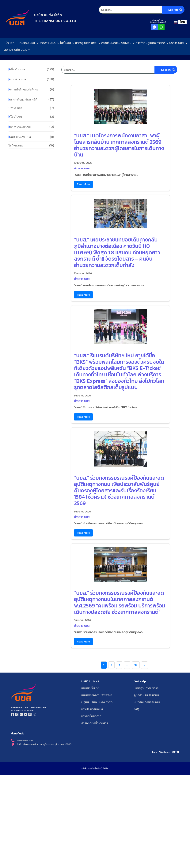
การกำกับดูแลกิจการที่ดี (151, 42)
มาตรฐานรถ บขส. (87, 42)
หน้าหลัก (9, 42)
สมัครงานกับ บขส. (16, 49)
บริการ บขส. (177, 42)
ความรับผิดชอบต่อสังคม (117, 42)
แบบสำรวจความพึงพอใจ (96, 695)
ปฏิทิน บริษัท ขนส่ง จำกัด (96, 701)
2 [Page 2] (111, 665)
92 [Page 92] (135, 665)
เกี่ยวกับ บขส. (28, 42)
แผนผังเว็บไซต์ (90, 688)
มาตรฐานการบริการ (146, 688)
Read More (83, 184)
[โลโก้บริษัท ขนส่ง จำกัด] (17, 17)
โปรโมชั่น (66, 42)
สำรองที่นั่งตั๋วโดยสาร (94, 722)
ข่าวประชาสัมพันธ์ (92, 708)
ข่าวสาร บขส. (49, 42)
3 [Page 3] (119, 665)
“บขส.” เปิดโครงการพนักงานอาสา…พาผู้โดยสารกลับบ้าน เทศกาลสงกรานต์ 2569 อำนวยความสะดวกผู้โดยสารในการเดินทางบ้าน (119, 145)
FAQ (136, 708)
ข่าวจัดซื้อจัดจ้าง (91, 715)
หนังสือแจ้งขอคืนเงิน (147, 701)
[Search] (141, 10)
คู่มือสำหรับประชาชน (146, 695)
